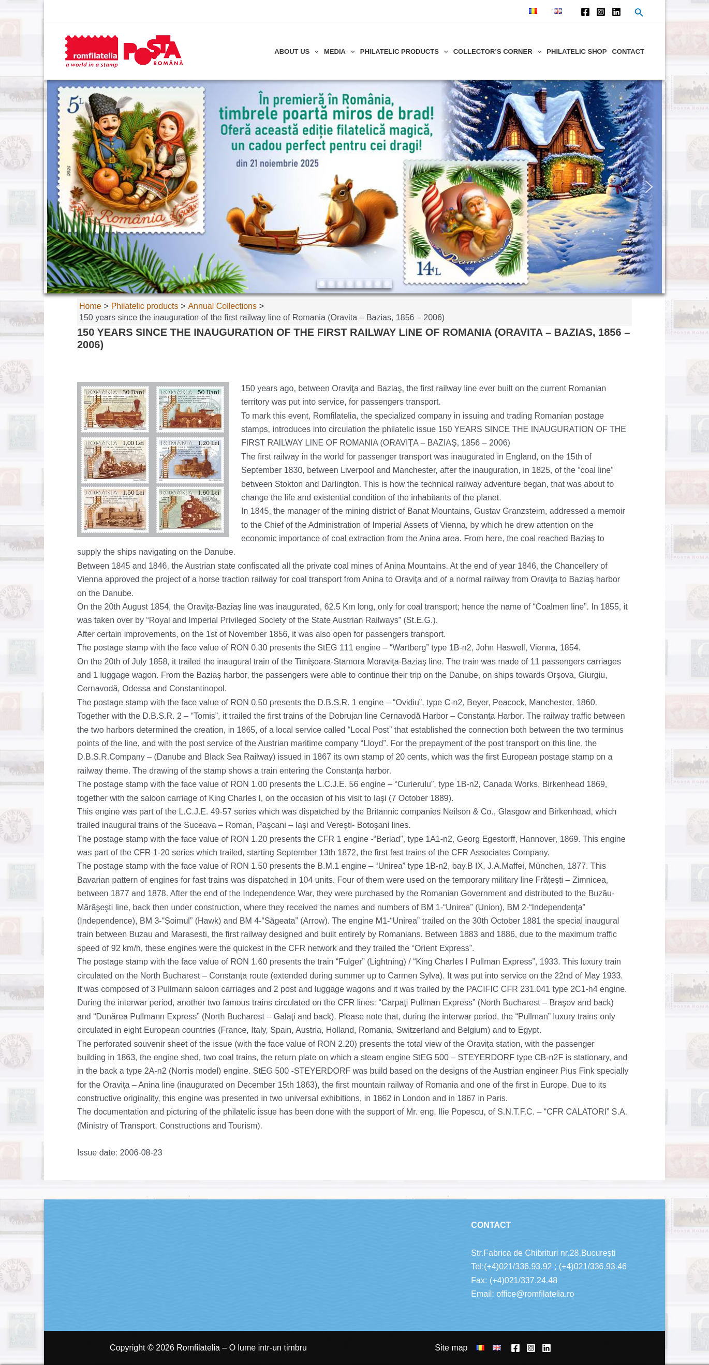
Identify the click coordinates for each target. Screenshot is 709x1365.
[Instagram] (600, 12)
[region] (354, 186)
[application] (314, 51)
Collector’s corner (497, 51)
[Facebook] (585, 12)
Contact (628, 51)
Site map (451, 1347)
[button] (60, 187)
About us (296, 51)
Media (339, 51)
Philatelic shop (576, 51)
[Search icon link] (639, 13)
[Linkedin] (616, 12)
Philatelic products (404, 51)
